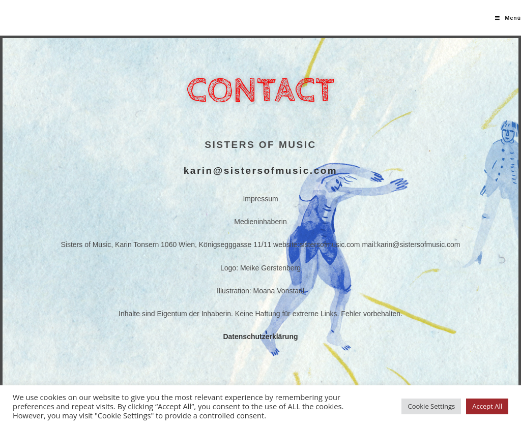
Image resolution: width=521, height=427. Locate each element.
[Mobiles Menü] (508, 17)
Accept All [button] (487, 406)
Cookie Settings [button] (431, 406)
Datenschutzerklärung (260, 336)
